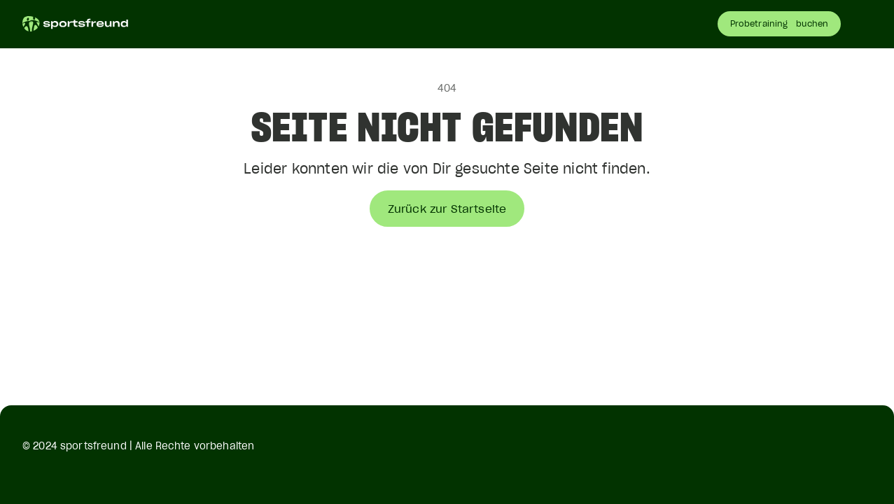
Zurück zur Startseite (447, 209)
